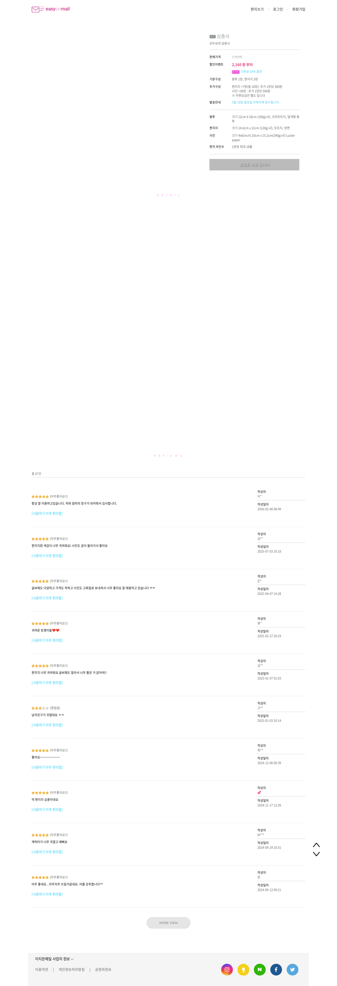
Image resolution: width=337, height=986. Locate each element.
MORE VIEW (168, 923)
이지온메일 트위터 (292, 969)
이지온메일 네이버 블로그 (260, 969)
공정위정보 (103, 969)
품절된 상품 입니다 (254, 164)
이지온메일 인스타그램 (227, 969)
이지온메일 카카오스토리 (243, 969)
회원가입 (298, 9)
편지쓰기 (257, 9)
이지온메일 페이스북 (276, 969)
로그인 (278, 9)
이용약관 (41, 969)
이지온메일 (51, 9)
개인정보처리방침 (72, 969)
